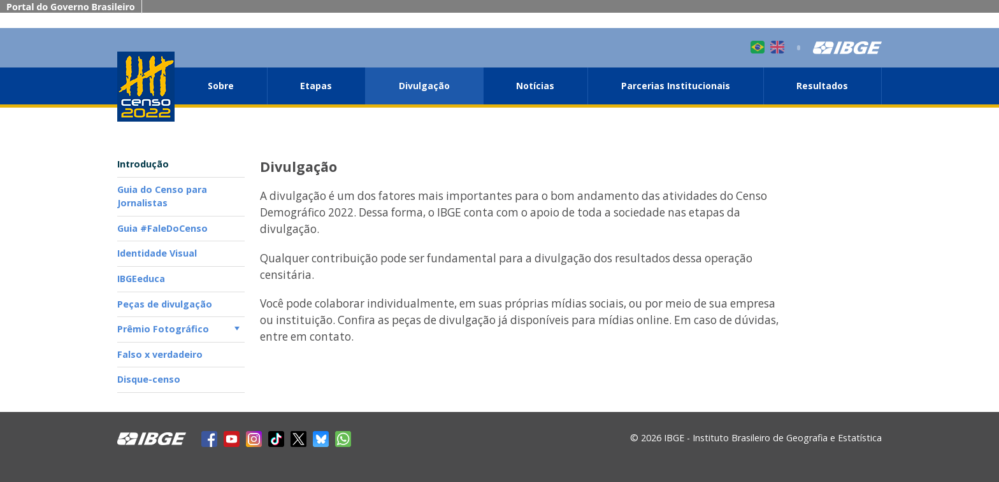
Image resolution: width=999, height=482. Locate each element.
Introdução (143, 164)
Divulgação (424, 86)
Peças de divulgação (164, 304)
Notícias (535, 86)
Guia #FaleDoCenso (162, 228)
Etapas (316, 86)
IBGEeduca (141, 279)
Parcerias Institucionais (675, 86)
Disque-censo (148, 379)
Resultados (822, 86)
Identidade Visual (157, 253)
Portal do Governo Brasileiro (70, 7)
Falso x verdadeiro (160, 354)
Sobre (221, 86)
